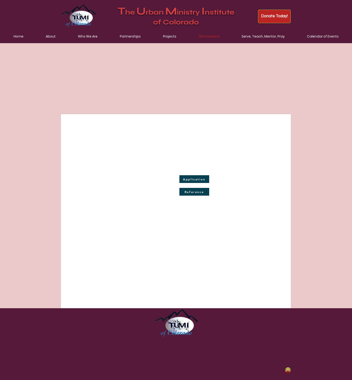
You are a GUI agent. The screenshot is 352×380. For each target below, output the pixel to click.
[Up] (288, 370)
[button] (50, 36)
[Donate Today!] (274, 16)
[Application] (194, 179)
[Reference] (194, 192)
